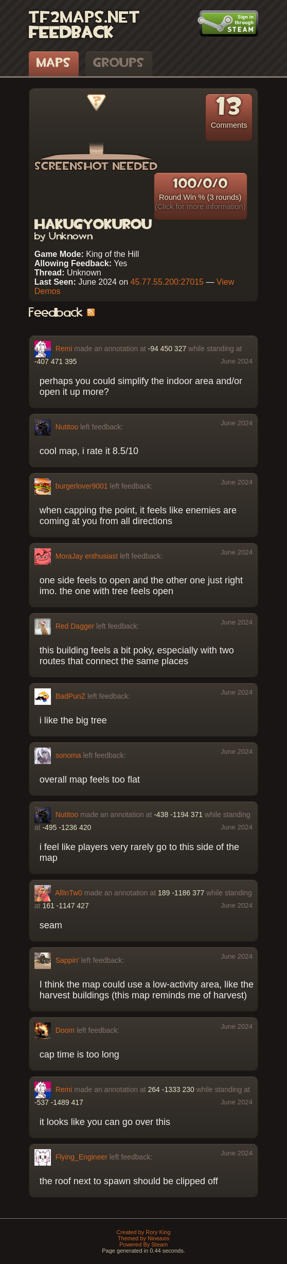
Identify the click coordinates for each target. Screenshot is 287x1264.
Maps (54, 63)
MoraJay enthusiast (87, 555)
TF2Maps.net (84, 18)
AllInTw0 (68, 892)
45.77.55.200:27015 (167, 282)
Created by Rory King (143, 1232)
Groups (119, 63)
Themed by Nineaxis (143, 1238)
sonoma (68, 755)
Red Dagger (75, 625)
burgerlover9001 (82, 485)
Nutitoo (67, 426)
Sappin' (67, 960)
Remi (64, 348)
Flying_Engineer (81, 1156)
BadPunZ (70, 695)
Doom (65, 1030)
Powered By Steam (143, 1244)
